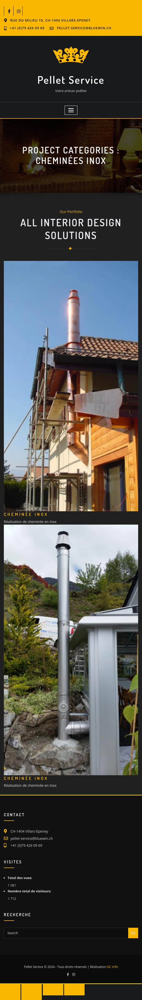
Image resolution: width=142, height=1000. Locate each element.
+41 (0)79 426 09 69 (114, 20)
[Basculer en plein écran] (29, 984)
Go (133, 928)
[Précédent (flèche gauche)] (9, 994)
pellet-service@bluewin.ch (37, 28)
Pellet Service (71, 78)
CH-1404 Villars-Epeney (28, 827)
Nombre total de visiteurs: (30, 886)
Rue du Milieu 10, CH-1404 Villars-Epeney (48, 20)
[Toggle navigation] (71, 108)
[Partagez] (48, 984)
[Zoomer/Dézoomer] (9, 984)
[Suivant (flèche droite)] (29, 994)
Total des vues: (20, 873)
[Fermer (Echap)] (68, 984)
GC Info (112, 962)
